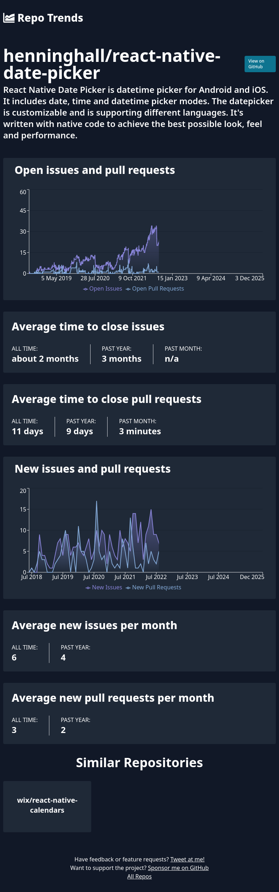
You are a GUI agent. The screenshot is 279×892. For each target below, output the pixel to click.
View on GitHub (256, 64)
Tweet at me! (187, 859)
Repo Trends (43, 17)
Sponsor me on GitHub (178, 868)
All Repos (139, 876)
